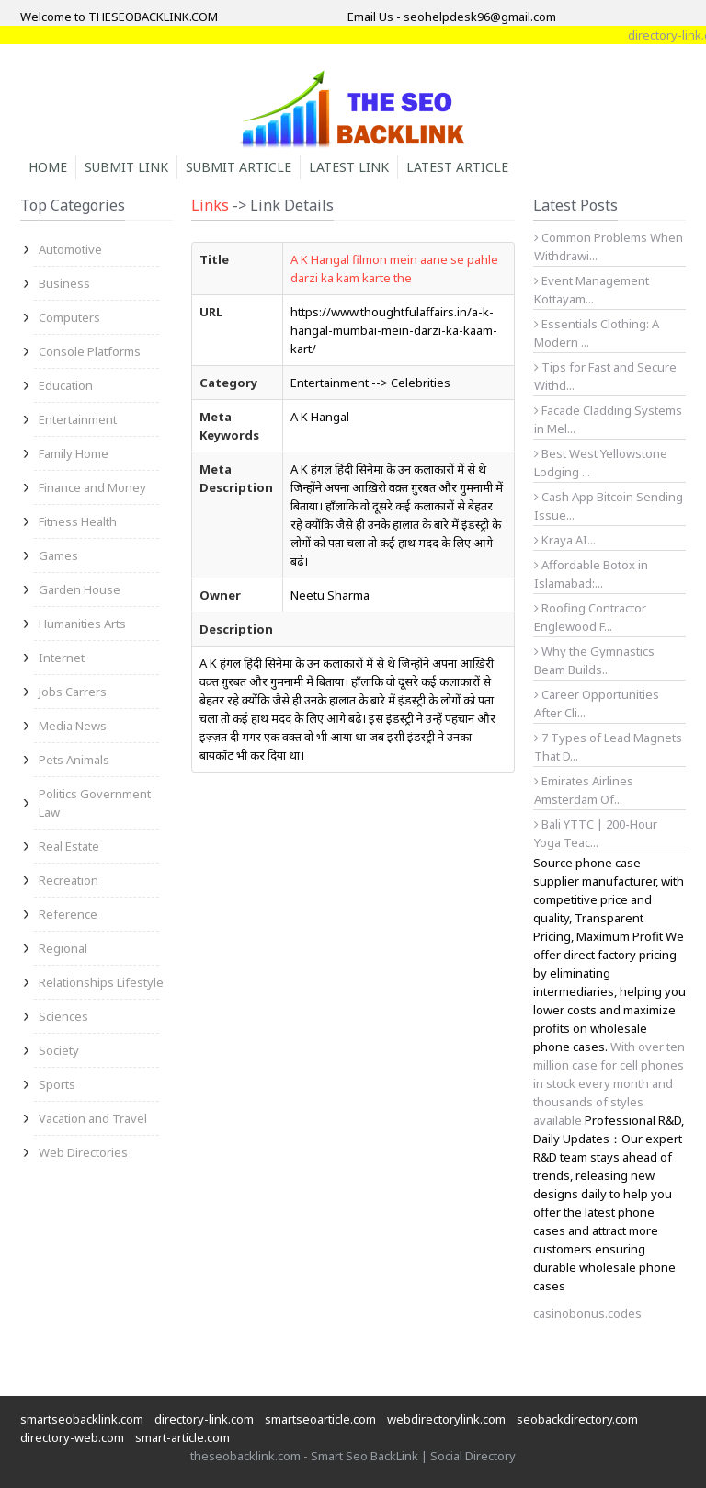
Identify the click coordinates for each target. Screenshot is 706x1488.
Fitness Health (78, 521)
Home (47, 167)
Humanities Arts (82, 623)
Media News (73, 725)
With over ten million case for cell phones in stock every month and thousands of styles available (609, 1083)
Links (210, 205)
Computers (69, 317)
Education (66, 385)
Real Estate (69, 846)
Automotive (70, 249)
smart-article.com (182, 1437)
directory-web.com (72, 1437)
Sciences (63, 1016)
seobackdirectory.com (577, 1419)
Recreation (68, 880)
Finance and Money (92, 487)
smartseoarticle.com (320, 1419)
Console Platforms (90, 351)
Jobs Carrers (73, 691)
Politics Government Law (95, 802)
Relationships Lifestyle (101, 982)
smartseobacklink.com (81, 1419)
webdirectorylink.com (446, 1419)
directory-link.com (204, 1419)
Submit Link (126, 167)
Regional (63, 948)
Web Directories (83, 1152)
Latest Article (457, 167)
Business (64, 283)
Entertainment (78, 419)
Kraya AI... (565, 540)
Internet (62, 657)
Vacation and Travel (93, 1118)
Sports (57, 1084)
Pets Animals (74, 759)
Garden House (79, 589)
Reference (68, 914)
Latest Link (349, 167)
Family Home (73, 453)
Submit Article (238, 167)
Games (58, 555)
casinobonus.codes (587, 1313)
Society (59, 1050)
